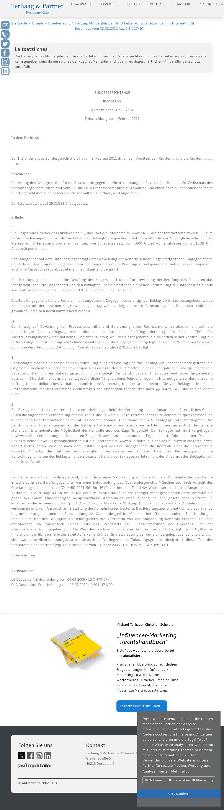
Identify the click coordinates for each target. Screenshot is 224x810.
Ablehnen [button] (199, 802)
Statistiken (179, 780)
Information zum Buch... (142, 706)
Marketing (202, 780)
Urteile (134, 4)
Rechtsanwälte (77, 4)
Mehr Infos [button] (180, 771)
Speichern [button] (158, 802)
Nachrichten (212, 4)
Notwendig (156, 780)
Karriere (183, 4)
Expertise (110, 4)
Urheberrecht (59, 23)
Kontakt (158, 4)
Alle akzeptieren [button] (179, 793)
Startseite (19, 23)
